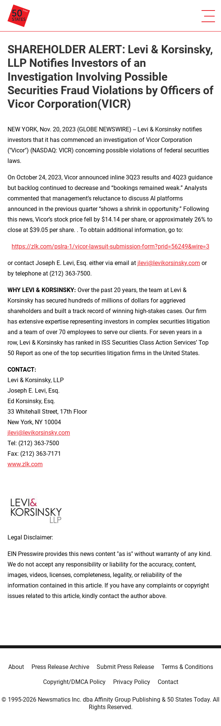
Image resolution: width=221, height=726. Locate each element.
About (16, 666)
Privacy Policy (131, 681)
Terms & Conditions (187, 666)
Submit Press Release (125, 666)
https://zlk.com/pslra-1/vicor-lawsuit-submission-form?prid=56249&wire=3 (110, 246)
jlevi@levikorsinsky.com (168, 263)
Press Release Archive (60, 666)
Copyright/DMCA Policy (74, 681)
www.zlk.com (25, 464)
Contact (168, 681)
